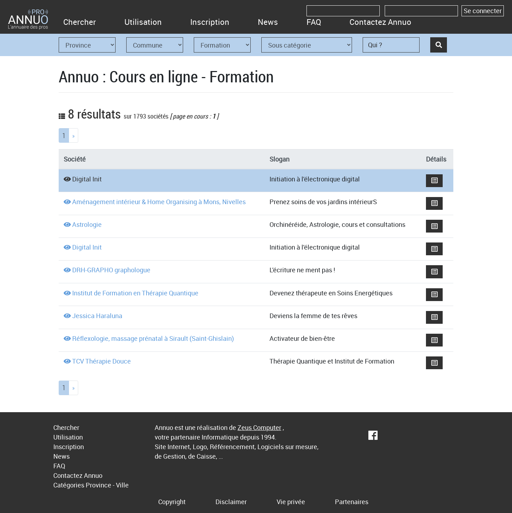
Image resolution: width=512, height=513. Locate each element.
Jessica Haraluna (97, 315)
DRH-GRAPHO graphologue (111, 270)
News (268, 22)
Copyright (172, 501)
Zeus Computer (259, 427)
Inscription (209, 22)
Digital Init (87, 179)
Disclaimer (231, 501)
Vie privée (291, 501)
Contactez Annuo (380, 22)
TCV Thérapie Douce (101, 361)
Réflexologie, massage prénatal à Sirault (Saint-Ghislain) (153, 338)
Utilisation (143, 22)
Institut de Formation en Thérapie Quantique (135, 293)
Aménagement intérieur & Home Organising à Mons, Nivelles (159, 201)
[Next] (73, 135)
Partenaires (351, 501)
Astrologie (87, 224)
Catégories (68, 485)
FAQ (313, 22)
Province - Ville (107, 485)
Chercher (79, 22)
